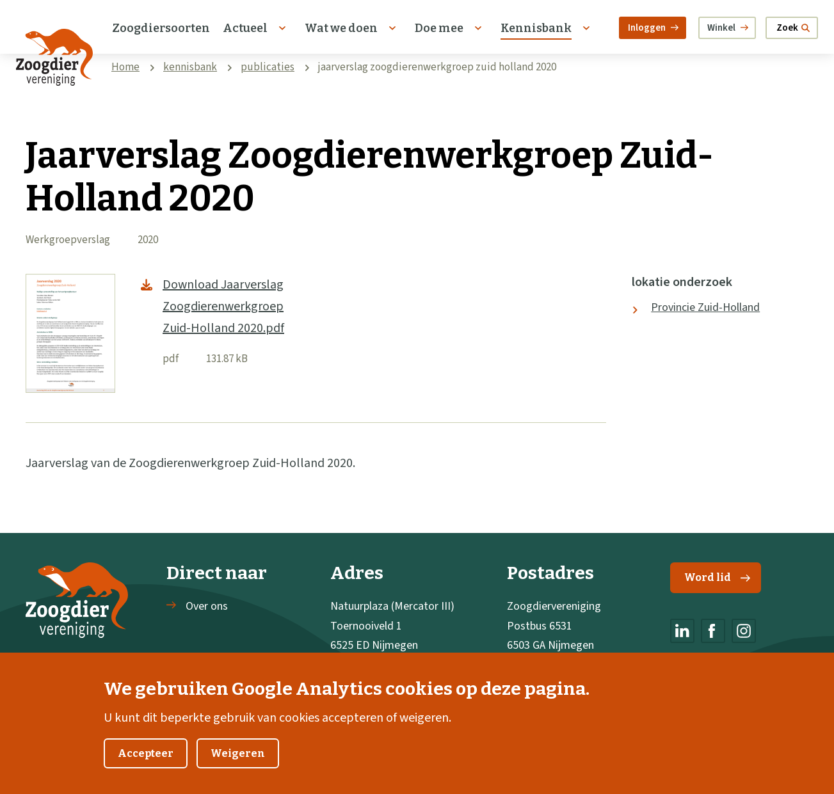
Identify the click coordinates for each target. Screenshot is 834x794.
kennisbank (190, 67)
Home (125, 67)
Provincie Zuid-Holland (705, 307)
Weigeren (238, 767)
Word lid (717, 577)
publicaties (267, 67)
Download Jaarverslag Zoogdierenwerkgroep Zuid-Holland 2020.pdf (223, 306)
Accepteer (145, 767)
